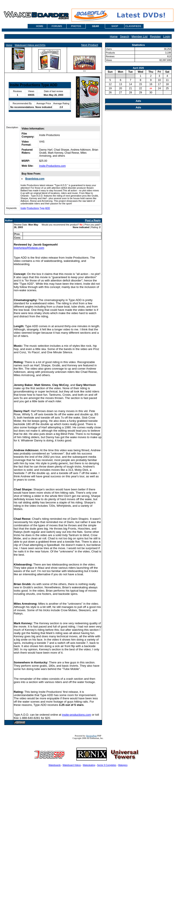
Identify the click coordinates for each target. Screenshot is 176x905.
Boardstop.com (34, 178)
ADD (47, 208)
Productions (33, 208)
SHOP (114, 26)
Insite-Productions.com (52, 165)
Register (155, 36)
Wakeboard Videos (72, 765)
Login (166, 36)
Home (114, 36)
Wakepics (122, 765)
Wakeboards (55, 765)
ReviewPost (91, 736)
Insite (23, 208)
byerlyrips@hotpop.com (29, 247)
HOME (39, 26)
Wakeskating (89, 765)
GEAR (95, 26)
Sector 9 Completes (106, 765)
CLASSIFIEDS (133, 26)
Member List (140, 36)
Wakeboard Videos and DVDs (30, 45)
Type (42, 208)
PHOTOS (76, 26)
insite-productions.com (76, 714)
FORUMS (57, 26)
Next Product (89, 45)
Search (124, 36)
